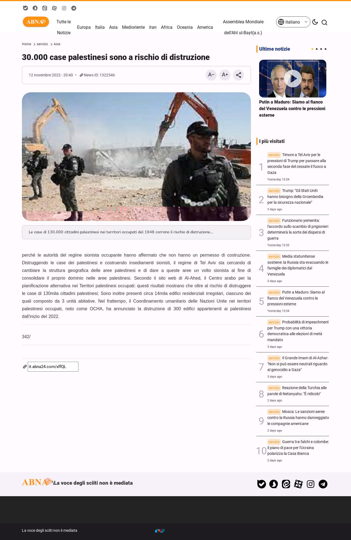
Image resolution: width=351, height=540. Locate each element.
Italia (100, 27)
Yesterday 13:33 (278, 245)
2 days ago (274, 400)
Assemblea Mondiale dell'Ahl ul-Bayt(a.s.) (243, 27)
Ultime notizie (274, 49)
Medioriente (133, 27)
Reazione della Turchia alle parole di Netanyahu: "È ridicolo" (297, 391)
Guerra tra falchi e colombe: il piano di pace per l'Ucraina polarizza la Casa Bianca (298, 448)
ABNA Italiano (37, 22)
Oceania (185, 27)
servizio (42, 44)
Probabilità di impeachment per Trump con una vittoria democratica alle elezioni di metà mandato (298, 331)
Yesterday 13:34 (278, 179)
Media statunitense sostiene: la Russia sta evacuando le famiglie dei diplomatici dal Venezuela (297, 265)
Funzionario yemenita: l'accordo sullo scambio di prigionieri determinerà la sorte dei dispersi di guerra (297, 229)
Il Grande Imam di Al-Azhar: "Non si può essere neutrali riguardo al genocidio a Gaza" (297, 364)
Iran (153, 27)
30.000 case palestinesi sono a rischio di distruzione (116, 57)
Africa (166, 27)
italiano (289, 22)
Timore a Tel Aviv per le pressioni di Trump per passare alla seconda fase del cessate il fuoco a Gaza (296, 164)
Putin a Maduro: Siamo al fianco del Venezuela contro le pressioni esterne (292, 108)
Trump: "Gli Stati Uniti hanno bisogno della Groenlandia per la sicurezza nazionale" (295, 196)
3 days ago (274, 209)
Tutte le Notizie (63, 27)
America (205, 27)
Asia (113, 27)
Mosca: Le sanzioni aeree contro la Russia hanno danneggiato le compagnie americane (298, 417)
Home (26, 44)
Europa (84, 27)
